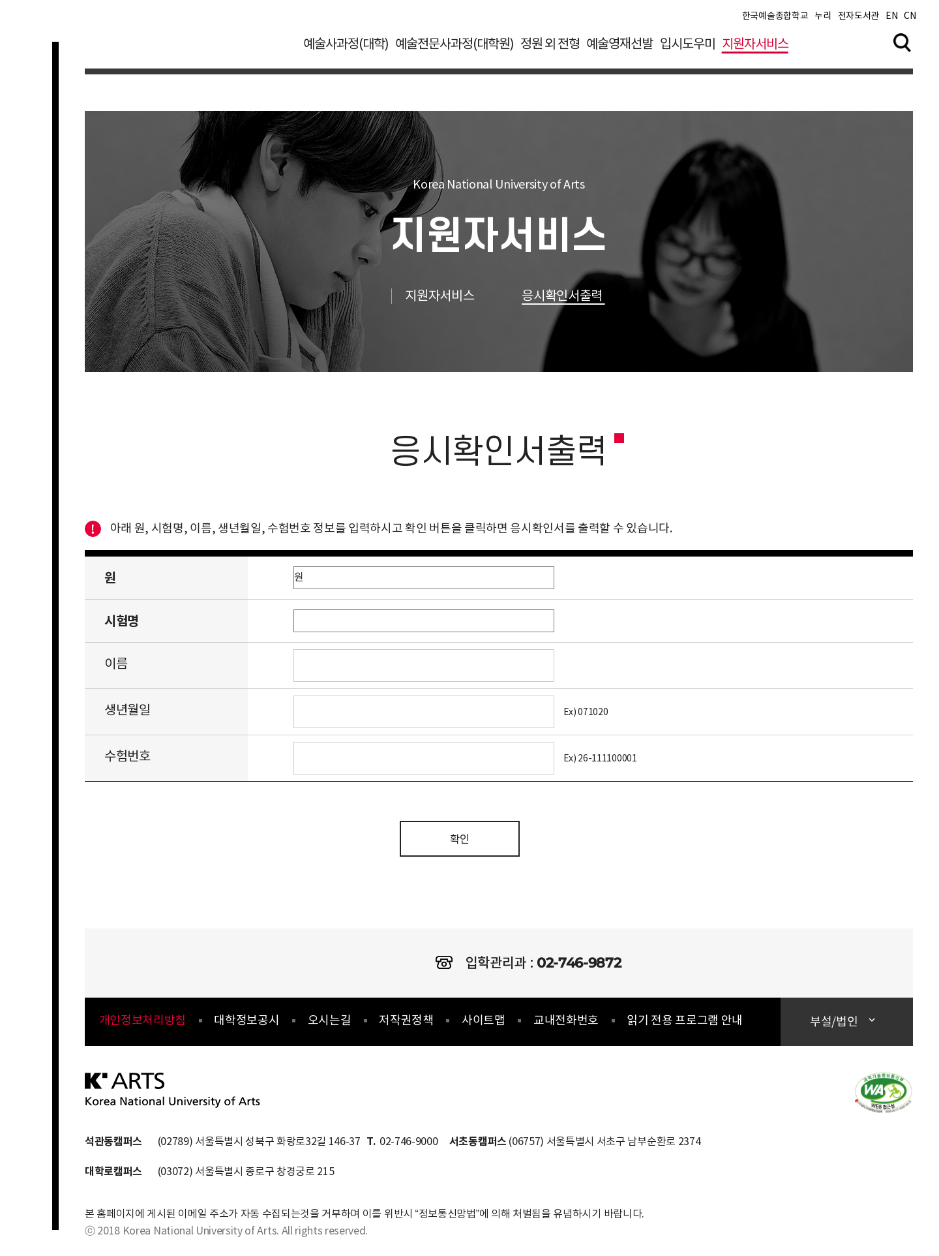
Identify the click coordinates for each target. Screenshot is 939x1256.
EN (891, 19)
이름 (115, 664)
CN (910, 19)
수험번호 (127, 757)
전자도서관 (858, 19)
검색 (903, 45)
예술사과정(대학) (346, 47)
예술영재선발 (619, 47)
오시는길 (329, 1024)
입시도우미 (687, 47)
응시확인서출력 (576, 296)
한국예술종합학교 (775, 19)
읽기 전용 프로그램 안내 (685, 1024)
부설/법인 (835, 1025)
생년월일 (127, 710)
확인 (459, 841)
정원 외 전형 (550, 47)
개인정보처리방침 (142, 1024)
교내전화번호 (566, 1024)
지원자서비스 (755, 47)
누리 (822, 19)
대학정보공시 (246, 1024)
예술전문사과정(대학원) (454, 47)
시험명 (121, 622)
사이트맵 (483, 1024)
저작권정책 (406, 1024)
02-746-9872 (579, 966)
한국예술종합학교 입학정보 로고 (187, 55)
